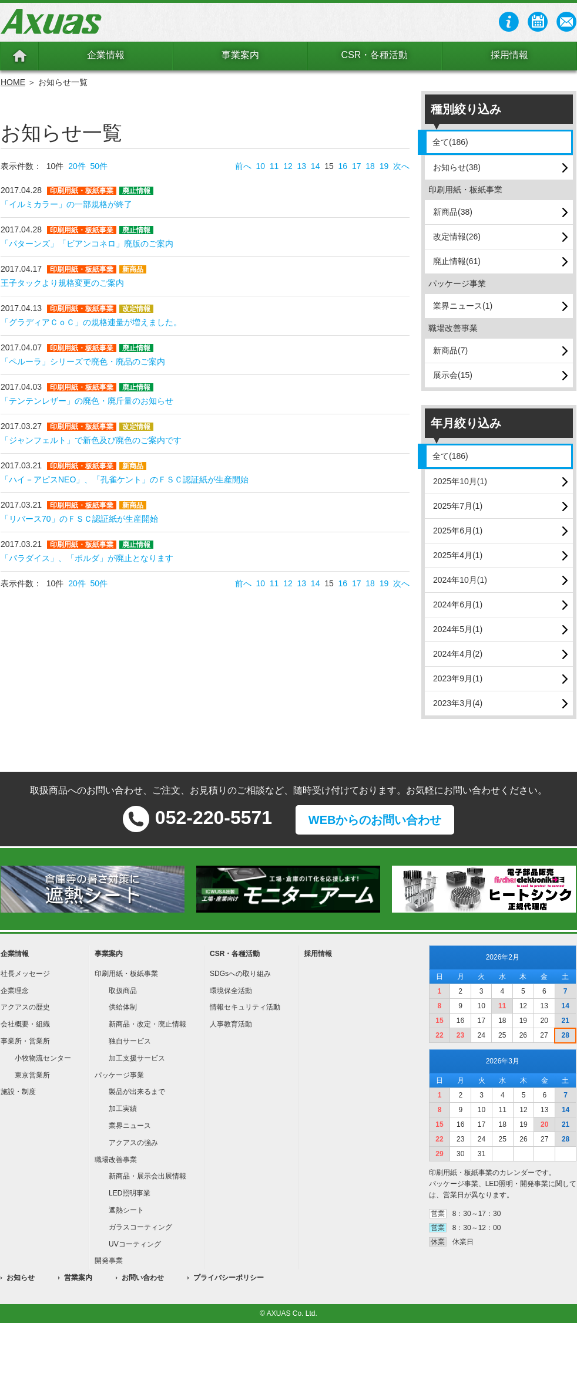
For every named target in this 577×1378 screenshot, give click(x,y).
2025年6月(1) (457, 530)
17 (356, 166)
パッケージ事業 (119, 1075)
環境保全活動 (231, 991)
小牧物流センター (43, 1058)
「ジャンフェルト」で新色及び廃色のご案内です (91, 440)
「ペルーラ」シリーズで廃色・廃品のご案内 (83, 361)
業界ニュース (130, 1126)
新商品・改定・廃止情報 (147, 1024)
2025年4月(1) (457, 555)
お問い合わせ (143, 1278)
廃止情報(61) (457, 261)
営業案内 (78, 1278)
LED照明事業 (129, 1193)
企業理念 (15, 991)
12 (288, 166)
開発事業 (109, 1261)
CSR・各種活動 (374, 55)
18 (370, 166)
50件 (99, 166)
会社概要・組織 (25, 1024)
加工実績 (123, 1109)
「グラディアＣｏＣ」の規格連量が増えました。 (91, 322)
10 (260, 166)
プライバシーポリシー (228, 1278)
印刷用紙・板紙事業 (126, 974)
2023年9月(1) (457, 678)
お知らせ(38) (457, 167)
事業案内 (240, 55)
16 (343, 166)
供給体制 (123, 1007)
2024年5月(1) (457, 629)
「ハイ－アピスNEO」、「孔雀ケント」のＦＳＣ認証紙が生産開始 (125, 479)
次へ (401, 166)
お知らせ (20, 1278)
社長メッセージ (25, 974)
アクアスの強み (133, 1143)
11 (274, 166)
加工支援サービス (137, 1058)
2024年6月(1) (457, 604)
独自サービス (130, 1041)
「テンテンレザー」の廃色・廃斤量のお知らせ (87, 401)
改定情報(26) (457, 236)
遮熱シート (126, 1210)
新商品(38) (452, 212)
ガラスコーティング (140, 1227)
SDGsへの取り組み (240, 974)
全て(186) (450, 142)
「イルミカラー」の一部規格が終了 (66, 204)
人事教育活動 (231, 1024)
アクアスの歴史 (25, 1007)
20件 (77, 166)
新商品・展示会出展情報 (147, 1176)
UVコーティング (135, 1244)
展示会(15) (452, 375)
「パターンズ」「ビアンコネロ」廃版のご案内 (87, 243)
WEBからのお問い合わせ (375, 819)
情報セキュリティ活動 (245, 1007)
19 (384, 166)
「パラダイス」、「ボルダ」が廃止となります (87, 558)
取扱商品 (123, 991)
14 (315, 166)
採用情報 (509, 55)
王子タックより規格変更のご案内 (62, 283)
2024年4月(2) (457, 653)
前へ (243, 166)
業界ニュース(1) (462, 305)
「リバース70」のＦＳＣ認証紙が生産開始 (79, 518)
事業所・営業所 (25, 1041)
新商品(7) (450, 350)
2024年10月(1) (460, 580)
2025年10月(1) (460, 481)
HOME (13, 82)
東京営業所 (32, 1075)
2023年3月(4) (457, 703)
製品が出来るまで (137, 1091)
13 (301, 166)
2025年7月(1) (457, 506)
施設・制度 (18, 1091)
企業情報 (106, 55)
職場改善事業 (116, 1160)
